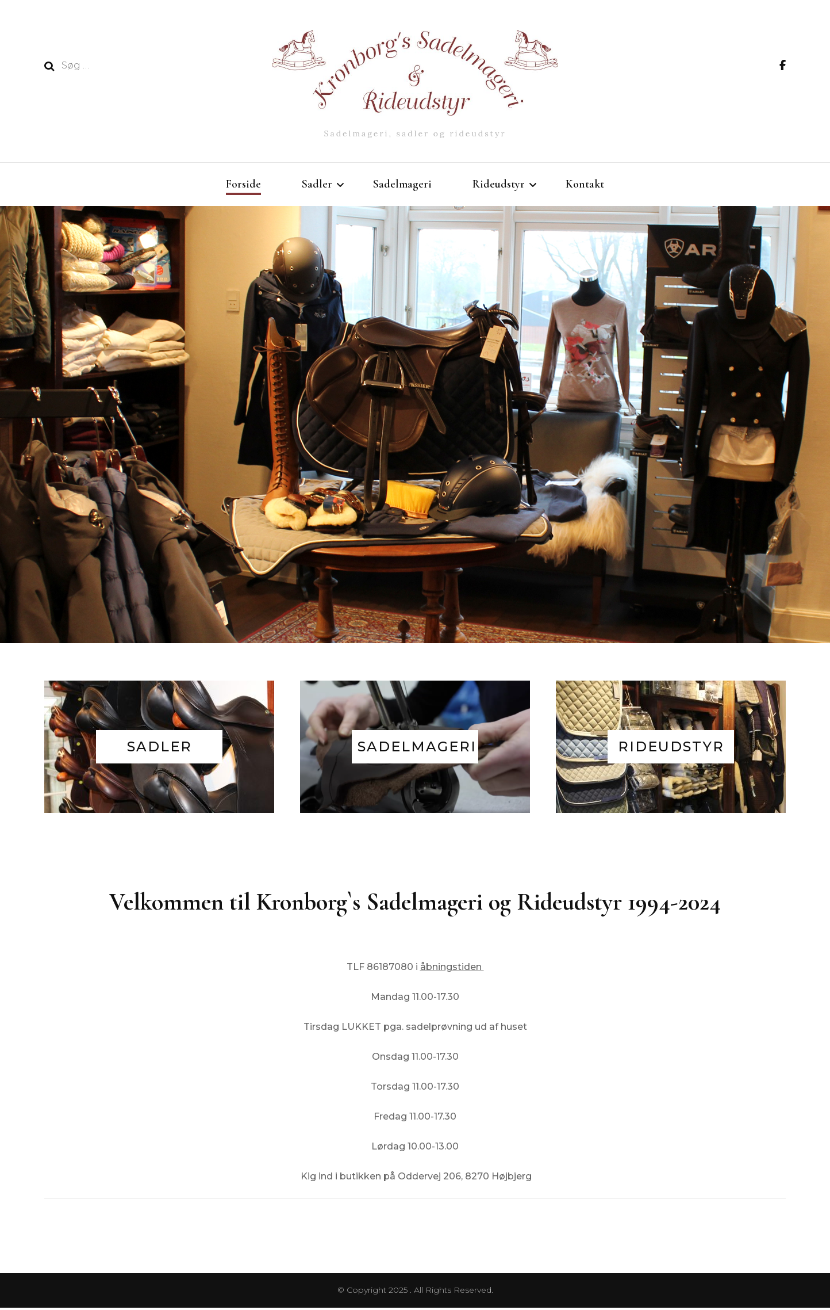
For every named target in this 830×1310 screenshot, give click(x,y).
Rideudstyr (498, 184)
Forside (243, 184)
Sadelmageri (402, 184)
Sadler (317, 184)
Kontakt (585, 184)
